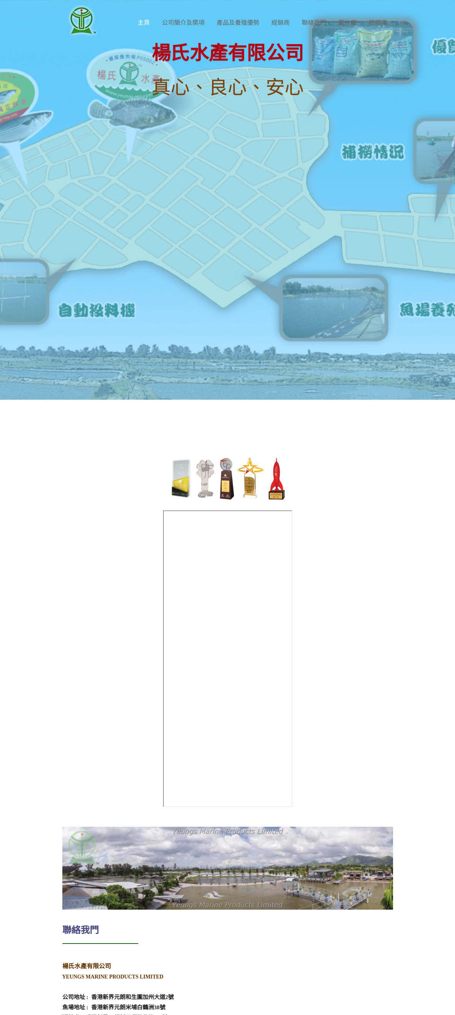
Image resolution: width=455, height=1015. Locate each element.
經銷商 (280, 22)
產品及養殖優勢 (238, 22)
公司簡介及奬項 (183, 22)
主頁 (144, 22)
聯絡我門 (314, 22)
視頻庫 (378, 22)
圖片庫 (347, 22)
